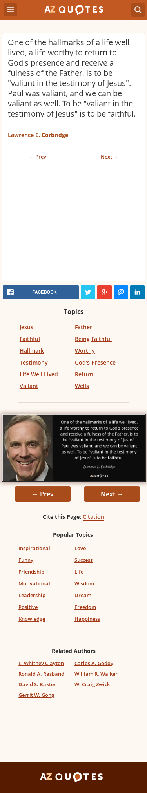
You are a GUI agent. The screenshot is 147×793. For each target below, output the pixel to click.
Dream (82, 595)
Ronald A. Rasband (41, 673)
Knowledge (31, 618)
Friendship (31, 571)
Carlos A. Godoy (93, 663)
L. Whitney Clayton (41, 663)
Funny (25, 559)
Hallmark (32, 350)
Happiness (87, 618)
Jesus (26, 327)
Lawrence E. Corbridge (38, 135)
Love (80, 548)
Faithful (30, 339)
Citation (93, 516)
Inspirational (34, 548)
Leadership (31, 595)
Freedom (85, 607)
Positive (28, 607)
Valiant (29, 386)
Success (83, 559)
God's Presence (95, 362)
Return (84, 374)
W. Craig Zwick (92, 684)
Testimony (34, 362)
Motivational (34, 583)
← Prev (37, 156)
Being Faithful (93, 339)
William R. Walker (96, 673)
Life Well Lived (39, 374)
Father (83, 327)
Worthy (85, 350)
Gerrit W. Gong (36, 694)
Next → (109, 156)
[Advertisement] (73, 226)
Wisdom (84, 583)
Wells (82, 386)
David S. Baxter (37, 684)
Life (78, 571)
